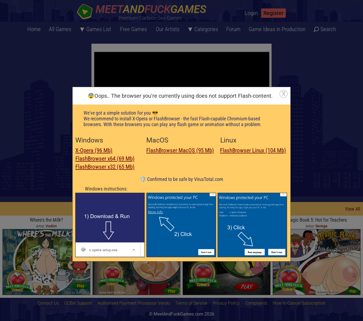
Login (251, 13)
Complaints (256, 303)
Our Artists (167, 29)
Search (328, 29)
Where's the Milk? (46, 220)
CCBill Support (78, 303)
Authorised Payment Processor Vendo (133, 303)
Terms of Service (191, 303)
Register (273, 13)
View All (352, 209)
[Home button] (143, 12)
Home (34, 29)
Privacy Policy (226, 303)
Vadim (51, 226)
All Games (60, 29)
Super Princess (226, 220)
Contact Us (48, 303)
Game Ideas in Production (277, 29)
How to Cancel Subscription (299, 303)
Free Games (133, 29)
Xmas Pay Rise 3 (136, 220)
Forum (233, 29)
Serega (141, 226)
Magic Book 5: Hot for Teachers (317, 220)
